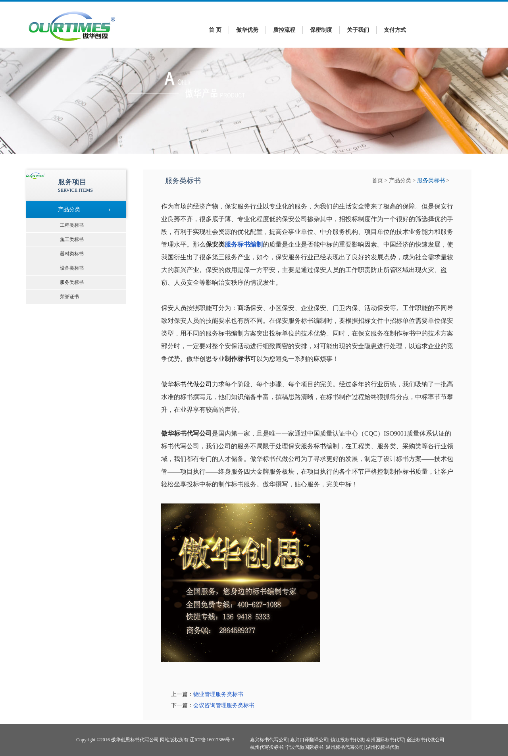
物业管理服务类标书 (218, 694)
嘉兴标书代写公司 (269, 739)
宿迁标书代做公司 (425, 739)
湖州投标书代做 (382, 747)
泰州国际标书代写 (385, 739)
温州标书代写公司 (345, 747)
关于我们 (358, 30)
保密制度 (321, 30)
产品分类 (400, 180)
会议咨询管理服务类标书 (223, 705)
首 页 (215, 30)
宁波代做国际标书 (304, 747)
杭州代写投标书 (266, 747)
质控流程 (284, 30)
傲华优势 (247, 30)
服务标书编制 (244, 244)
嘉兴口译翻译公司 (309, 739)
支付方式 (395, 30)
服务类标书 (431, 180)
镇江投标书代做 (347, 739)
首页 (377, 180)
